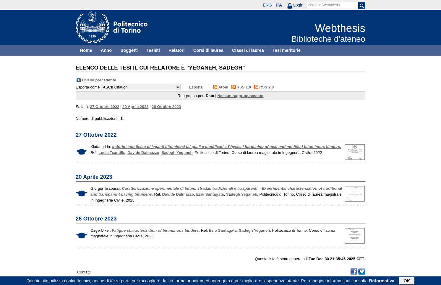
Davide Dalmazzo (143, 152)
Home (86, 50)
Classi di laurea (248, 50)
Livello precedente (99, 80)
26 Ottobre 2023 (166, 106)
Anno (106, 50)
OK (406, 281)
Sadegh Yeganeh (176, 152)
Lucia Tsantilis (111, 152)
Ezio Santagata (210, 194)
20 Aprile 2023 (135, 106)
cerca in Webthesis (324, 5)
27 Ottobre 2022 (104, 106)
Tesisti (153, 50)
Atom (223, 87)
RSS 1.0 (243, 87)
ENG (267, 5)
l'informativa (382, 281)
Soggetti (129, 50)
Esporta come (88, 87)
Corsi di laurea (208, 50)
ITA (279, 5)
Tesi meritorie (287, 50)
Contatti (83, 272)
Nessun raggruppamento (240, 96)
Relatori (176, 50)
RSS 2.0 (266, 87)
